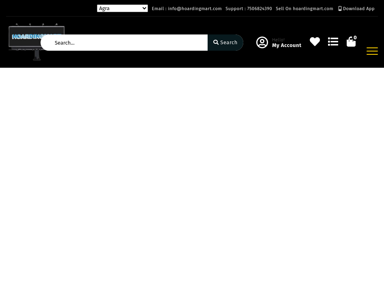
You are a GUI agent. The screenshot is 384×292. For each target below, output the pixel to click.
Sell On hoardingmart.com (304, 8)
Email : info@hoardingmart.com (187, 8)
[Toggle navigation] (372, 51)
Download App (357, 8)
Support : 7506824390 (248, 8)
